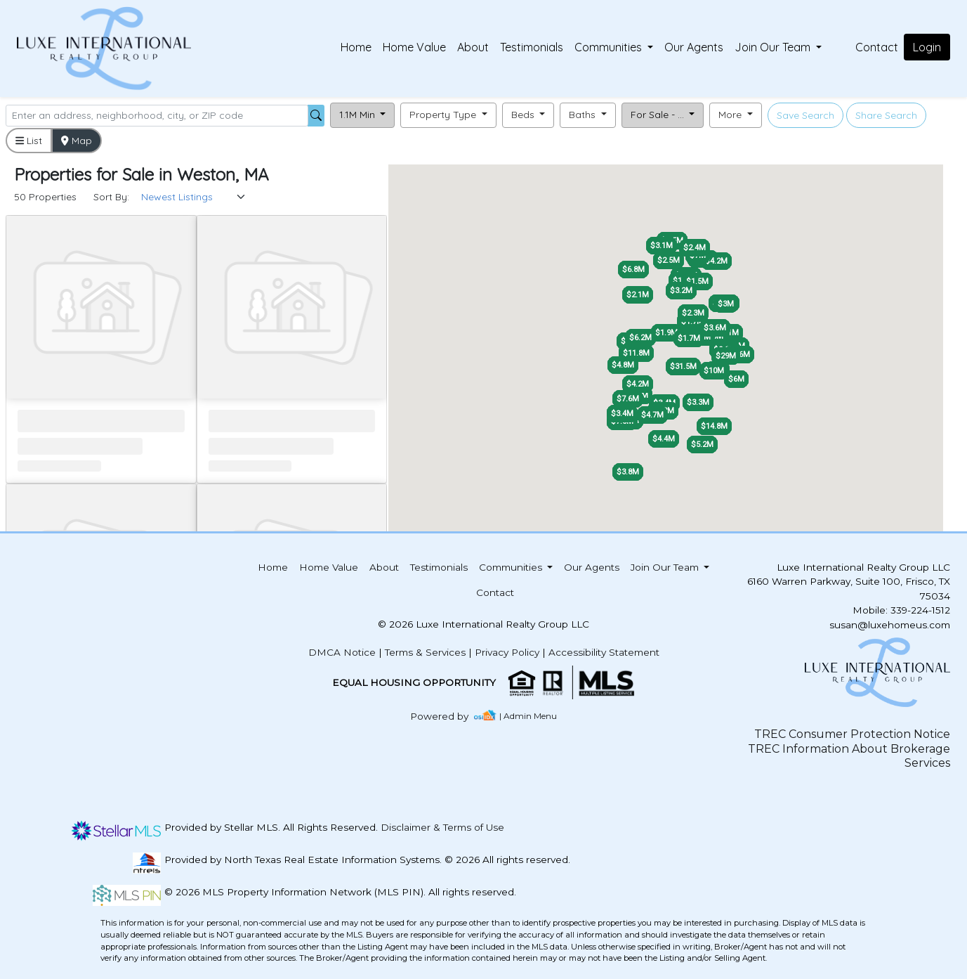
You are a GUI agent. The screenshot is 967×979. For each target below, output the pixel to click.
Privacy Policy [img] (507, 652)
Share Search (886, 115)
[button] (362, 115)
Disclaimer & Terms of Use (442, 827)
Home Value (414, 47)
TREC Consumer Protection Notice (852, 734)
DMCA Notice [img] (342, 652)
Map (76, 140)
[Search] (157, 116)
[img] (447, 717)
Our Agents (693, 47)
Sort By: (111, 196)
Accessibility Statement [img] (603, 652)
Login (927, 47)
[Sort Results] (194, 197)
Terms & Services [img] (425, 652)
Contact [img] (876, 47)
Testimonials (531, 47)
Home (356, 47)
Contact (495, 592)
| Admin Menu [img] (528, 716)
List (28, 140)
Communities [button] (609, 47)
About (473, 47)
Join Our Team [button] (774, 47)
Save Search (805, 115)
